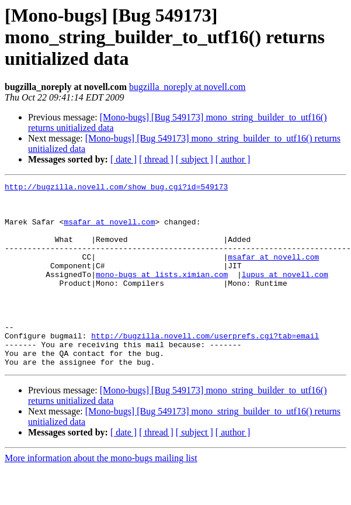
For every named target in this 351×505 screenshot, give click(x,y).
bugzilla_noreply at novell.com (187, 87)
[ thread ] (156, 159)
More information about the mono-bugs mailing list (101, 495)
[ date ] (123, 159)
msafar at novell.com (109, 230)
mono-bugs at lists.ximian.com (162, 293)
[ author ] (233, 159)
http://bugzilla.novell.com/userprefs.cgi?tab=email (205, 367)
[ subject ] (194, 159)
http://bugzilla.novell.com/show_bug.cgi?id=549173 (116, 188)
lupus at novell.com (285, 293)
